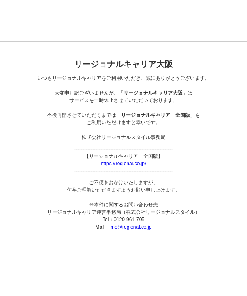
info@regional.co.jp (131, 227)
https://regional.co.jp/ (123, 163)
